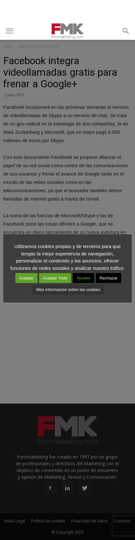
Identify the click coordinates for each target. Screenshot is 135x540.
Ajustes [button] (83, 278)
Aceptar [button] (26, 278)
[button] (126, 31)
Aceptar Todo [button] (55, 278)
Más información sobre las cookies (68, 289)
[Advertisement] (67, 11)
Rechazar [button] (109, 278)
